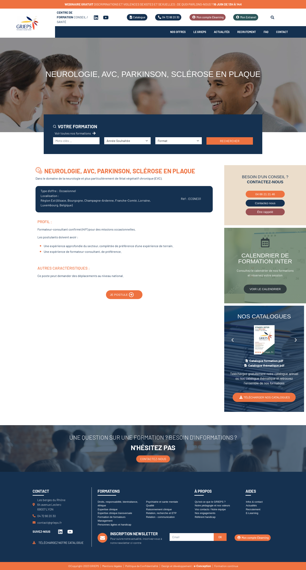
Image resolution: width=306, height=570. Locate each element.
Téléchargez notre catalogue (61, 542)
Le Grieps (199, 32)
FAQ (266, 32)
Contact (282, 32)
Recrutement (246, 32)
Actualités (222, 32)
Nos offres (178, 32)
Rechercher (229, 141)
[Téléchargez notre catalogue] (34, 542)
